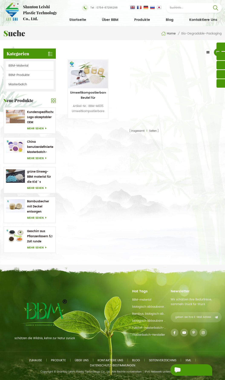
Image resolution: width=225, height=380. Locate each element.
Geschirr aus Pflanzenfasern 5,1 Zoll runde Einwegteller (39, 236)
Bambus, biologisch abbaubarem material (149, 314)
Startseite (77, 20)
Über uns (82, 360)
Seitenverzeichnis (162, 360)
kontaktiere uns (203, 20)
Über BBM (110, 20)
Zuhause (35, 360)
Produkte (142, 20)
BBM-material (141, 300)
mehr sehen (38, 129)
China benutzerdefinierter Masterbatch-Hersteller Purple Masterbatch (40, 147)
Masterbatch (18, 84)
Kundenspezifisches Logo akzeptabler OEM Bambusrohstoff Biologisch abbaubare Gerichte (40, 117)
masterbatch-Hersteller (148, 335)
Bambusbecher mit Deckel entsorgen (38, 206)
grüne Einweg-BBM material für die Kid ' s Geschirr (39, 177)
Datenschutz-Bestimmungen (112, 365)
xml (188, 360)
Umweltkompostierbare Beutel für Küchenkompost (85, 92)
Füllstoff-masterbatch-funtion (149, 328)
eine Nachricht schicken (187, 370)
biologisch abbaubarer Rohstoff (149, 307)
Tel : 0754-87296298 (100, 8)
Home (168, 33)
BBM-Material (18, 65)
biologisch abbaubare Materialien (149, 321)
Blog (169, 20)
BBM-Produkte (19, 75)
